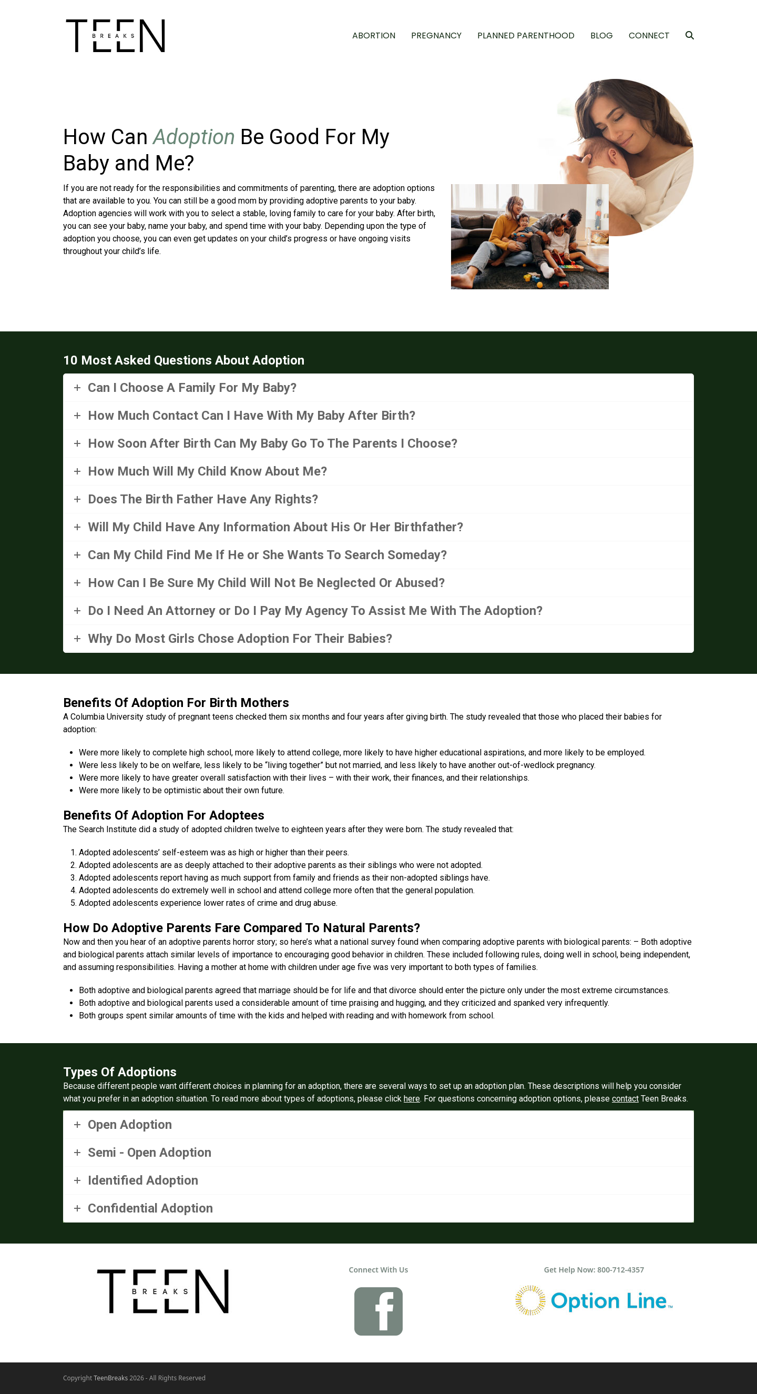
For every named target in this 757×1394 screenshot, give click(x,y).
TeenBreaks (111, 1377)
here (412, 1099)
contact (625, 1099)
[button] (690, 36)
